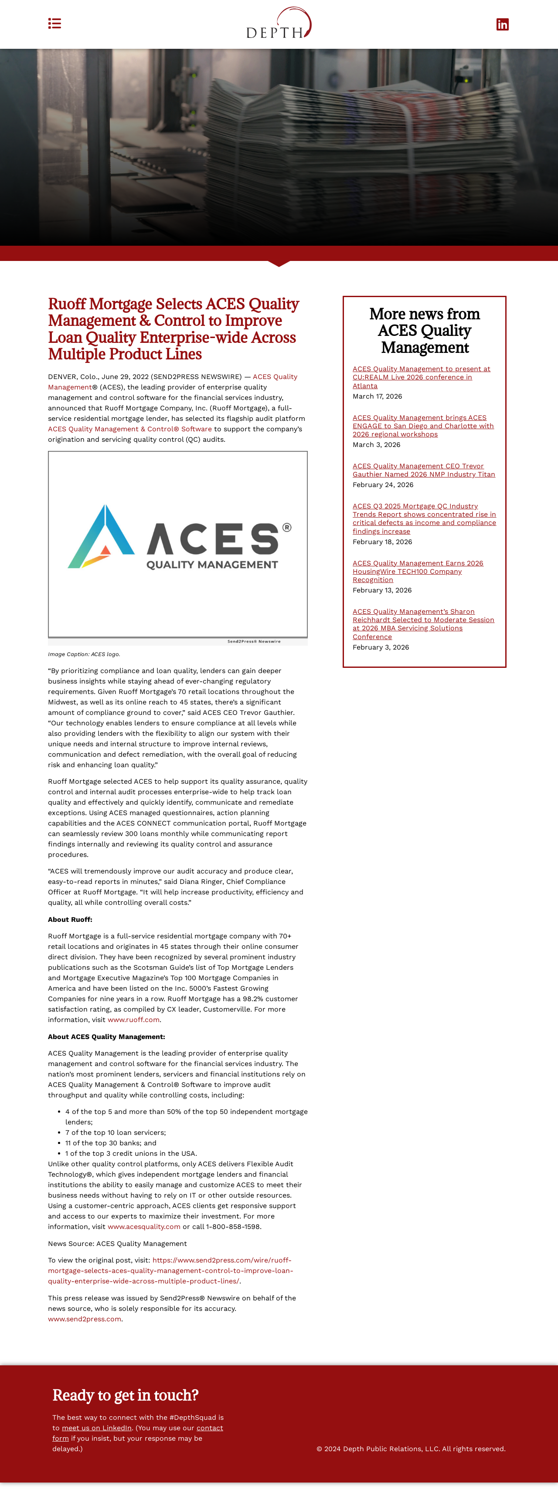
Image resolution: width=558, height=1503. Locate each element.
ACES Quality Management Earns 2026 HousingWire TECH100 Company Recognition (418, 591)
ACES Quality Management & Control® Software (130, 449)
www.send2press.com (84, 1339)
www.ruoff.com (134, 1040)
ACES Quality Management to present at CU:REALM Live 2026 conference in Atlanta (421, 398)
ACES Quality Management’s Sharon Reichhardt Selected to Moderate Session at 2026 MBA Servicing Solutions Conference (423, 645)
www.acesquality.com (144, 1247)
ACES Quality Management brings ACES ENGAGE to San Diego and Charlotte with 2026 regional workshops (423, 446)
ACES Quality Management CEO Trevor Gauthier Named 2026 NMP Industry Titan (424, 491)
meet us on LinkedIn (97, 1449)
